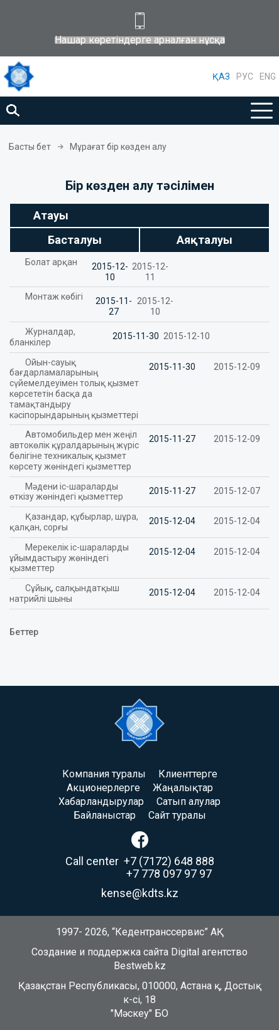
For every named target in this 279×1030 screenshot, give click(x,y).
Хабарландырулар (101, 801)
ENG (268, 76)
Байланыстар (105, 815)
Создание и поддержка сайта (99, 952)
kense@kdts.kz (139, 893)
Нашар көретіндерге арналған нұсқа (140, 40)
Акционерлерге (103, 788)
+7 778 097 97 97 (169, 873)
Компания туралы (104, 774)
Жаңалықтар (183, 788)
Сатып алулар (188, 801)
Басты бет (30, 147)
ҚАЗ (221, 76)
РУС (244, 76)
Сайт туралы (177, 815)
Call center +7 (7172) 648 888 (139, 861)
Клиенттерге (187, 774)
